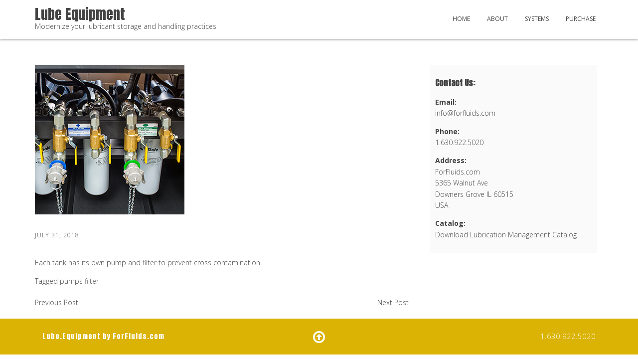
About (497, 18)
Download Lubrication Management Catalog (506, 234)
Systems (537, 18)
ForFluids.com (138, 336)
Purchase (581, 18)
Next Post (393, 302)
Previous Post (56, 302)
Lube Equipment (80, 14)
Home (461, 18)
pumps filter (79, 281)
